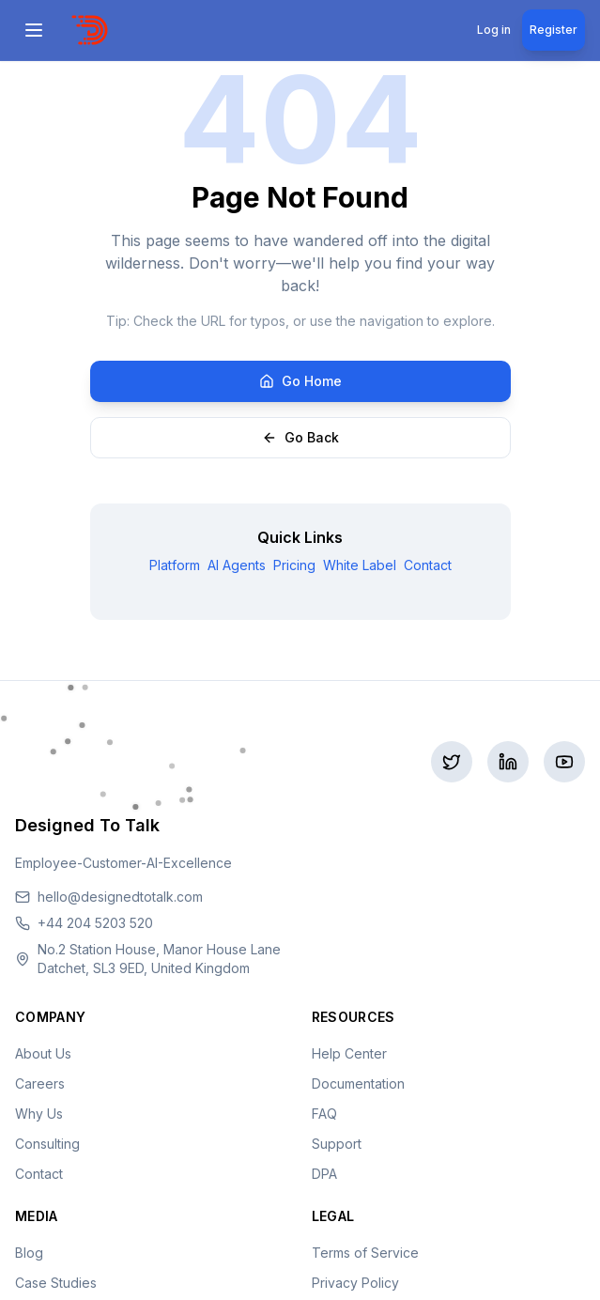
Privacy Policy (355, 1283)
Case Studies (56, 1283)
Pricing (294, 565)
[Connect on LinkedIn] (508, 761)
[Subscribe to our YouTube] (564, 761)
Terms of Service (365, 1253)
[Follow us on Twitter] (451, 761)
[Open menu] (35, 30)
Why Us (39, 1114)
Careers (40, 1083)
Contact (428, 565)
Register (553, 30)
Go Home (300, 381)
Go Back (300, 437)
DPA (324, 1174)
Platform (174, 565)
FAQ (324, 1114)
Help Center (349, 1053)
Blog (29, 1253)
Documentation (358, 1083)
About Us (43, 1053)
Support (337, 1144)
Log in (494, 30)
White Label (359, 565)
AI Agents (237, 565)
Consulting (47, 1144)
